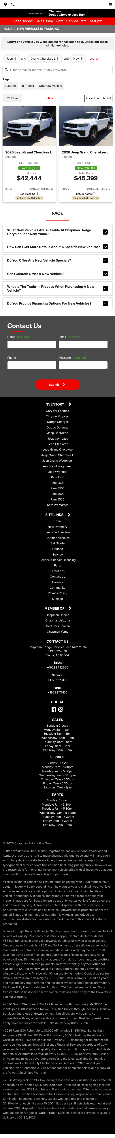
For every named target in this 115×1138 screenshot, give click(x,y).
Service (57, 554)
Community (57, 587)
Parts (57, 565)
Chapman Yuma (57, 631)
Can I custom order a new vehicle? (57, 273)
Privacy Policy (57, 593)
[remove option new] (78, 58)
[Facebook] (54, 709)
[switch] (110, 4)
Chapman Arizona (57, 620)
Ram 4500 (58, 494)
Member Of (54, 608)
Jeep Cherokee (57, 433)
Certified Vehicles (57, 538)
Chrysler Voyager (57, 416)
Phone (11, 357)
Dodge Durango (58, 427)
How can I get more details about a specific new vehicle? (57, 246)
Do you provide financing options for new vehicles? (57, 303)
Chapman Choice (57, 615)
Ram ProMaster (57, 505)
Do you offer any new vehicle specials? (57, 260)
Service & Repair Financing (57, 560)
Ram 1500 (57, 477)
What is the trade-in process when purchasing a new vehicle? (57, 288)
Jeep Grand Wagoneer (57, 460)
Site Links (54, 515)
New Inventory (57, 527)
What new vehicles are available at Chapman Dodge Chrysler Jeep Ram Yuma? (57, 232)
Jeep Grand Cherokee (58, 449)
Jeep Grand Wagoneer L (57, 466)
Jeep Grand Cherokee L (57, 455)
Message (72, 357)
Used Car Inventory (57, 532)
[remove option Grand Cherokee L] (45, 58)
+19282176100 (57, 680)
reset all (93, 58)
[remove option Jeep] (11, 58)
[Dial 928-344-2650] (12, 4)
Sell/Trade (58, 543)
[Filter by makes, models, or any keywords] (57, 70)
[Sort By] (98, 98)
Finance (57, 549)
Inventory (55, 404)
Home (8, 28)
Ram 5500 (57, 499)
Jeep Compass (57, 438)
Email (70, 337)
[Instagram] (61, 709)
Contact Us (57, 576)
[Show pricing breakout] (29, 193)
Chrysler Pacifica (57, 411)
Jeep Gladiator (58, 444)
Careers (57, 582)
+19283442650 (57, 667)
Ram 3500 (58, 488)
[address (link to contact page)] (5, 4)
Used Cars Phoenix (58, 626)
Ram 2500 (58, 483)
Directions (58, 571)
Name (19, 337)
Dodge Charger (57, 422)
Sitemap (57, 599)
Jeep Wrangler (57, 471)
